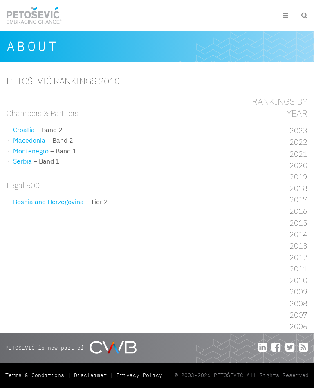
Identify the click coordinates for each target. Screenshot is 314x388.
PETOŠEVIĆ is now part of (71, 347)
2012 (298, 257)
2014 (298, 234)
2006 (298, 326)
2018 (298, 188)
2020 (298, 165)
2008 (298, 303)
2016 (298, 211)
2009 (298, 291)
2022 (298, 142)
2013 (298, 246)
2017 (298, 199)
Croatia (24, 130)
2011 (298, 269)
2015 (298, 223)
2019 (298, 177)
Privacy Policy (139, 375)
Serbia (22, 161)
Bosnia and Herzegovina (48, 201)
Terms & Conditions (36, 375)
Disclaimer (90, 375)
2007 (298, 315)
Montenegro (31, 151)
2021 (298, 154)
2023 (298, 130)
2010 (298, 280)
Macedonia (29, 140)
